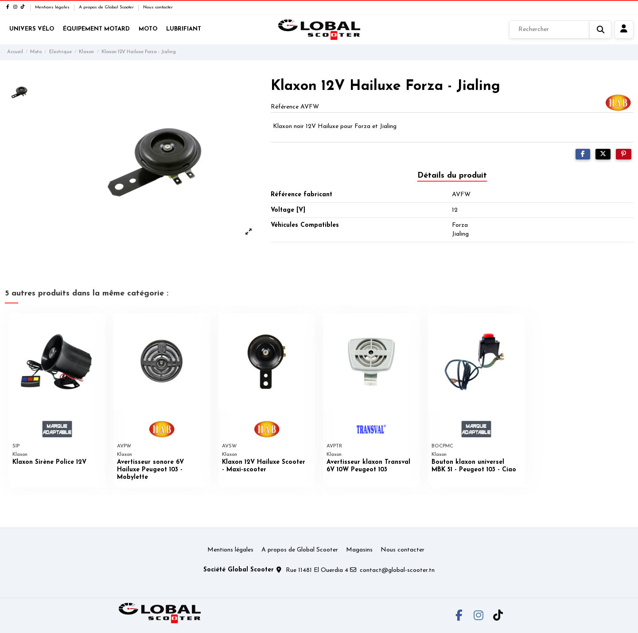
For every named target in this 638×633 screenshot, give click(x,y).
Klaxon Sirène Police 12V (49, 462)
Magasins (359, 550)
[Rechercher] (560, 29)
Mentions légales (53, 7)
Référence (285, 107)
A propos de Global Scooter (107, 7)
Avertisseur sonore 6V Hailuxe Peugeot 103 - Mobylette (150, 470)
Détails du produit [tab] (452, 175)
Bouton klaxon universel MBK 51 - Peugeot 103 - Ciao (474, 466)
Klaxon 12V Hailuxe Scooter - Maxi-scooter (263, 466)
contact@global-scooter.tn (397, 570)
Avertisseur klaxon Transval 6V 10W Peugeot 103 (368, 466)
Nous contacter (158, 7)
